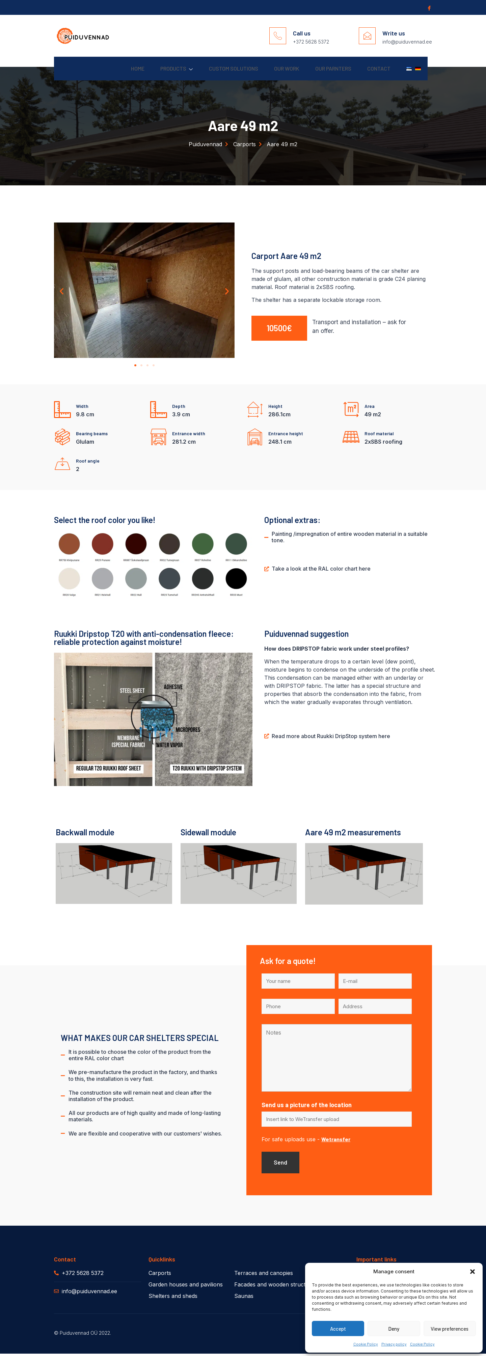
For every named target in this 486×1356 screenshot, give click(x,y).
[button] (472, 1271)
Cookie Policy (365, 1343)
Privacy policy (394, 1343)
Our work (270, 68)
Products (151, 68)
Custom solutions (212, 68)
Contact (371, 68)
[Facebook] (428, 7)
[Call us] (277, 35)
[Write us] (367, 35)
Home (108, 68)
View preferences (449, 1329)
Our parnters (321, 68)
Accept (338, 1329)
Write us (393, 33)
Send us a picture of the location (307, 1105)
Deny (393, 1329)
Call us (301, 33)
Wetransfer (335, 1140)
